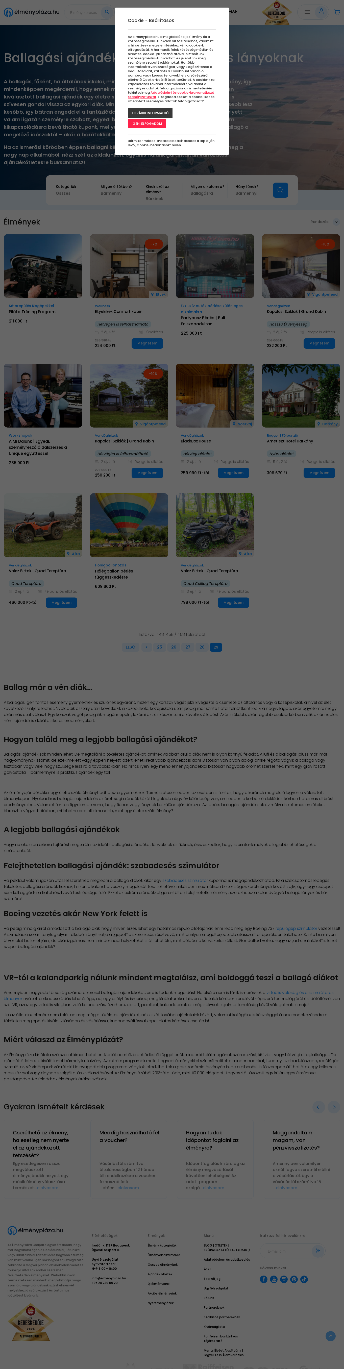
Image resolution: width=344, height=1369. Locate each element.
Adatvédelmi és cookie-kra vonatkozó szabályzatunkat (171, 94)
